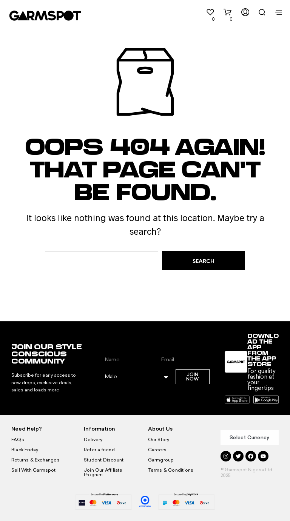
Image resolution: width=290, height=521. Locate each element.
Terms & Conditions (170, 470)
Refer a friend (99, 449)
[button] (203, 15)
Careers (157, 449)
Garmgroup (160, 460)
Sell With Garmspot (32, 470)
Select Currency (249, 437)
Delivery (93, 439)
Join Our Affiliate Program (112, 470)
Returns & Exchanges (34, 460)
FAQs (17, 439)
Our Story (158, 439)
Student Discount (103, 460)
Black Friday (24, 449)
